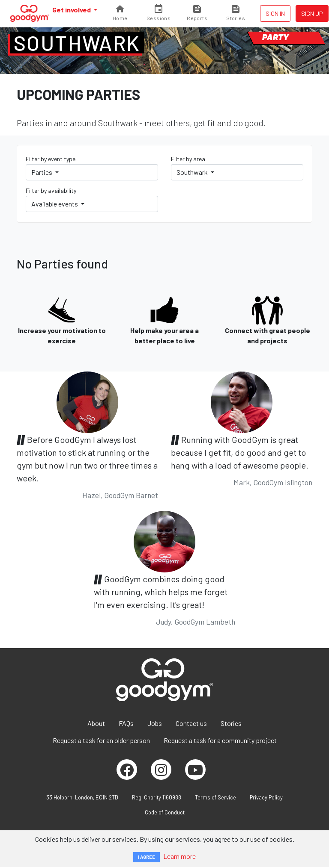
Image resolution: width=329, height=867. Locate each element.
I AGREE (146, 857)
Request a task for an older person (101, 740)
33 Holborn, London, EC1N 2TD (82, 797)
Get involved (72, 10)
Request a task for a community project (220, 740)
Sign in (275, 13)
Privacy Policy (266, 797)
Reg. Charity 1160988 (156, 797)
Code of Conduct (165, 812)
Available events (55, 204)
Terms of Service (215, 797)
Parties (42, 172)
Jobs (154, 723)
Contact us (191, 723)
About (96, 723)
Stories (231, 723)
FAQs (126, 723)
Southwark (77, 42)
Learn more (179, 856)
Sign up (312, 13)
